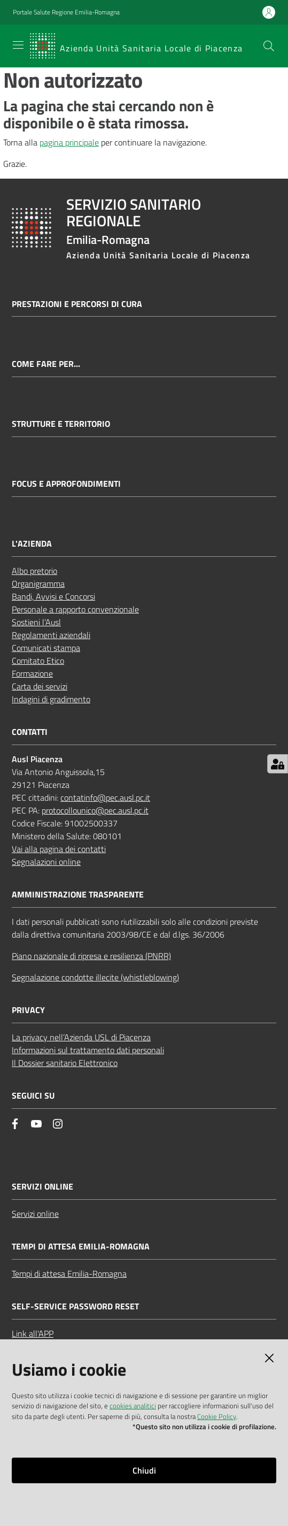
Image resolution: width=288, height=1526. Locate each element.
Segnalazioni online (46, 861)
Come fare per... (46, 364)
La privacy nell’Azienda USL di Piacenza (81, 1037)
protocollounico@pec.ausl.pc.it (95, 810)
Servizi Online (42, 1187)
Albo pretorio (34, 570)
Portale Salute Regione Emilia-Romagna (66, 12)
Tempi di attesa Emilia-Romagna (69, 1273)
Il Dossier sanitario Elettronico (65, 1062)
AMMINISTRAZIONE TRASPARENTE (78, 894)
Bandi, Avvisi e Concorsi (53, 596)
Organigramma (38, 583)
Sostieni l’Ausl (36, 622)
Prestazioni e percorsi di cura (77, 304)
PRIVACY (28, 1010)
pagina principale (69, 142)
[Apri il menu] (18, 45)
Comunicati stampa (46, 647)
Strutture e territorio (61, 424)
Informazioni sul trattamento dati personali (88, 1050)
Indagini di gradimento (51, 699)
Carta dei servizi (39, 686)
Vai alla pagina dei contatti (59, 848)
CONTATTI (30, 732)
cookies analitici (133, 1405)
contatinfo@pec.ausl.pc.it (105, 797)
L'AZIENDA (32, 544)
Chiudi (144, 1470)
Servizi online (35, 1213)
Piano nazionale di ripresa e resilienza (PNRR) (91, 955)
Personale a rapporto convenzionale (75, 609)
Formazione (32, 673)
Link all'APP (32, 1333)
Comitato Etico (38, 660)
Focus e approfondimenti (66, 484)
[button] (268, 46)
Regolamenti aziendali (51, 634)
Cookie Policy (216, 1416)
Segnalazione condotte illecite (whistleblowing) (95, 977)
